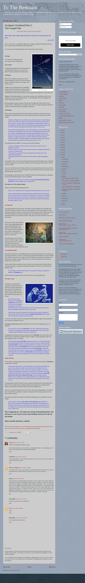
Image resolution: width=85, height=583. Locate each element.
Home (29, 567)
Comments (63, 27)
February (64, 198)
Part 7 (39, 31)
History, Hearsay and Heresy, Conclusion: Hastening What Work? (68, 228)
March (63, 196)
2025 (62, 132)
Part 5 (32, 31)
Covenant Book (62, 105)
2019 (62, 147)
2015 (62, 157)
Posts (61, 24)
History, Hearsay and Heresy (65, 120)
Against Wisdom (62, 98)
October (64, 164)
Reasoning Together (63, 92)
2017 (62, 152)
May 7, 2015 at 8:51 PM (18, 442)
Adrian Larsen (64, 254)
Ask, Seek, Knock (63, 109)
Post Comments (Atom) (14, 570)
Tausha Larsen (64, 256)
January (64, 201)
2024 (62, 135)
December (64, 159)
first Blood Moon (27, 390)
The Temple (61, 107)
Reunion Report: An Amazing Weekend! (70, 180)
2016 (62, 154)
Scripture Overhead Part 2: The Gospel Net (71, 186)
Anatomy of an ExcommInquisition (67, 243)
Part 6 (36, 31)
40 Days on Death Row (64, 212)
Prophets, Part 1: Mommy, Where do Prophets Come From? (68, 233)
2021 (62, 142)
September (64, 166)
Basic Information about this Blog (66, 122)
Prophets (61, 118)
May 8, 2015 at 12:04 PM (25, 467)
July (63, 171)
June (63, 173)
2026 (62, 130)
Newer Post (6, 567)
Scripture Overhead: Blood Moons (66, 116)
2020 (62, 144)
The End (61, 100)
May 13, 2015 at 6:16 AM (21, 517)
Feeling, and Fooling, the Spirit (66, 220)
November (64, 161)
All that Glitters (62, 111)
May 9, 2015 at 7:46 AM (21, 499)
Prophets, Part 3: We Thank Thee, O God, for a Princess (67, 224)
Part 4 (29, 31)
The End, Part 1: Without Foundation (67, 217)
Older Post (52, 567)
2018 (62, 149)
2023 (62, 137)
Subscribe (70, 45)
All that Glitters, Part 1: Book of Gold (70, 178)
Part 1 (18, 31)
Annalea (11, 442)
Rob (10, 508)
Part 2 (22, 31)
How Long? (61, 102)
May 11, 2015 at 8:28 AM (17, 508)
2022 (62, 139)
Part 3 (25, 31)
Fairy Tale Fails (62, 214)
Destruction (61, 96)
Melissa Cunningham (14, 467)
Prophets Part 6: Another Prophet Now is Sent (65, 240)
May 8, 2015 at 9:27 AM (20, 456)
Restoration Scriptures (64, 236)
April (63, 193)
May (63, 176)
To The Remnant (20, 7)
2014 (62, 204)
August (63, 169)
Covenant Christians (63, 94)
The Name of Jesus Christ (64, 113)
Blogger (45, 579)
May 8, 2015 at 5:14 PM (18, 478)
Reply (10, 451)
